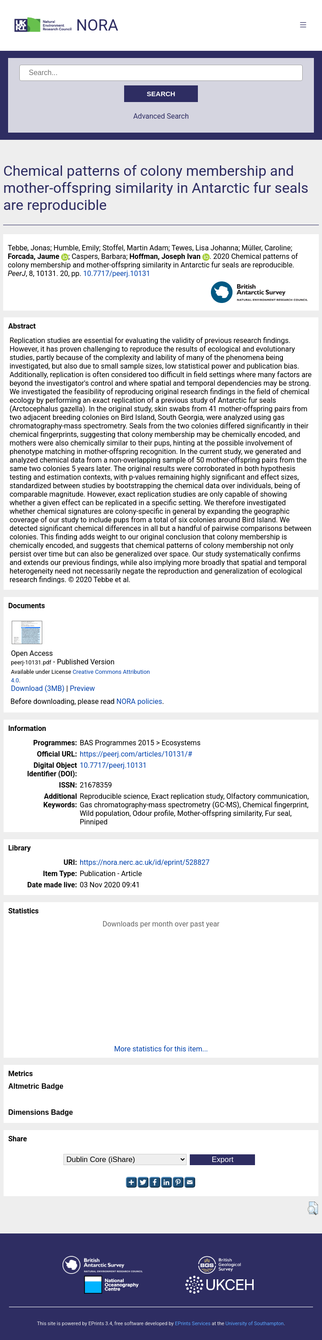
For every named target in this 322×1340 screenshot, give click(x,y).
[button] (313, 1208)
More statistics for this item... (161, 1049)
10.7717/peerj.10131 (116, 273)
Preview (82, 688)
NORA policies (139, 701)
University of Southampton (254, 1324)
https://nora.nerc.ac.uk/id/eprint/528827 (145, 862)
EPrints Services (192, 1324)
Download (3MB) (37, 688)
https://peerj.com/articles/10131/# (136, 754)
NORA (97, 25)
